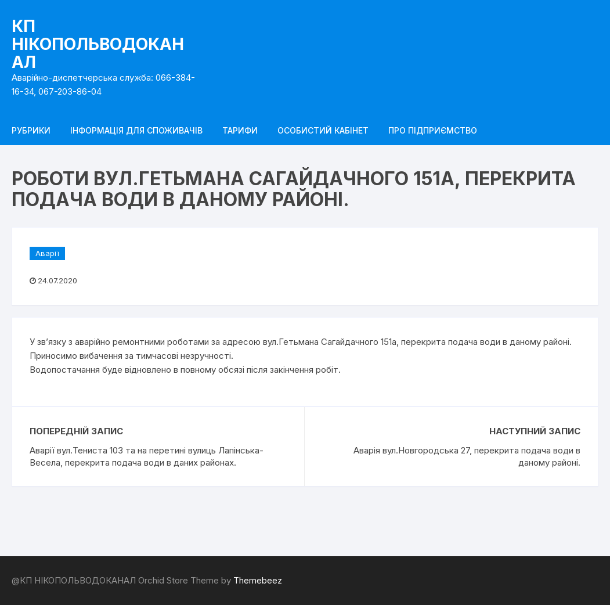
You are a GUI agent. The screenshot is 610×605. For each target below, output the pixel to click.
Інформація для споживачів (136, 130)
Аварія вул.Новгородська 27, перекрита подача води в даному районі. (466, 456)
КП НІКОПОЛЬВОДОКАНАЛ (98, 44)
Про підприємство (432, 130)
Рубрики (31, 130)
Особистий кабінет (323, 130)
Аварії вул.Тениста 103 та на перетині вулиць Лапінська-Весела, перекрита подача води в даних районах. (147, 456)
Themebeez (257, 580)
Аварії (47, 253)
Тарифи (240, 130)
